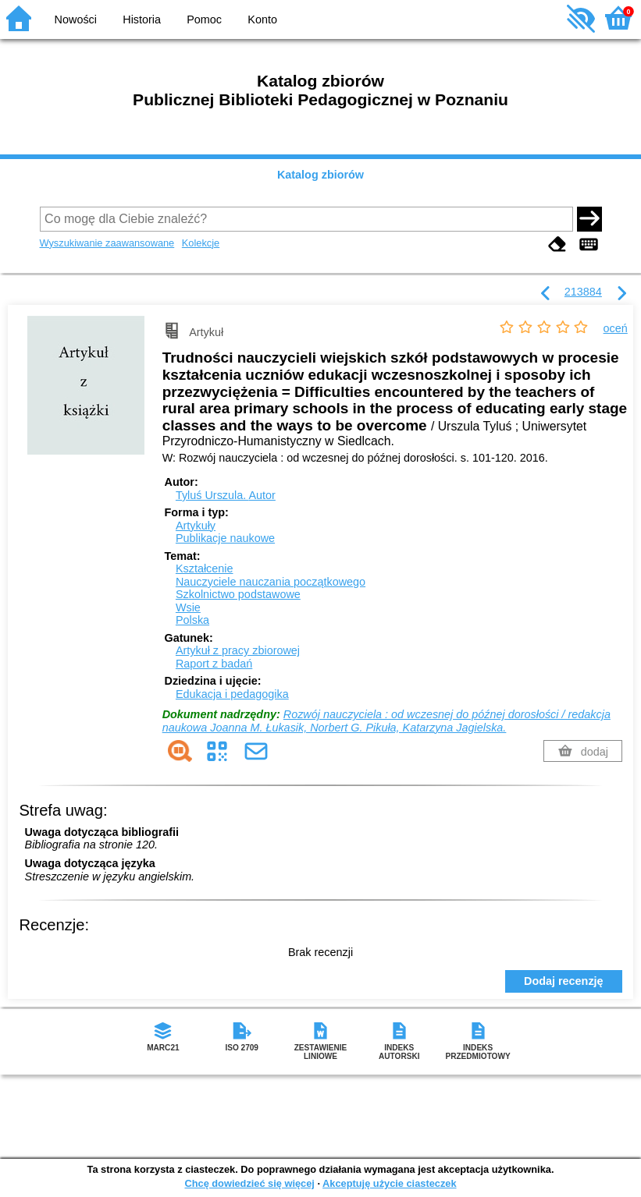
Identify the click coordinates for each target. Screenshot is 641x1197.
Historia (142, 19)
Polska (192, 620)
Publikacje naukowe (225, 538)
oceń (616, 328)
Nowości (76, 19)
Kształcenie (204, 568)
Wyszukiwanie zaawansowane (107, 243)
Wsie (188, 607)
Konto (262, 19)
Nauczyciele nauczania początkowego (270, 581)
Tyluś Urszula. (226, 495)
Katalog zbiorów (320, 174)
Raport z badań (214, 663)
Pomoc (204, 19)
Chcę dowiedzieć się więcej (249, 1183)
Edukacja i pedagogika (232, 694)
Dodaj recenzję (564, 981)
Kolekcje (200, 243)
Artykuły (195, 525)
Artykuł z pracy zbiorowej (238, 650)
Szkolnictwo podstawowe (238, 594)
